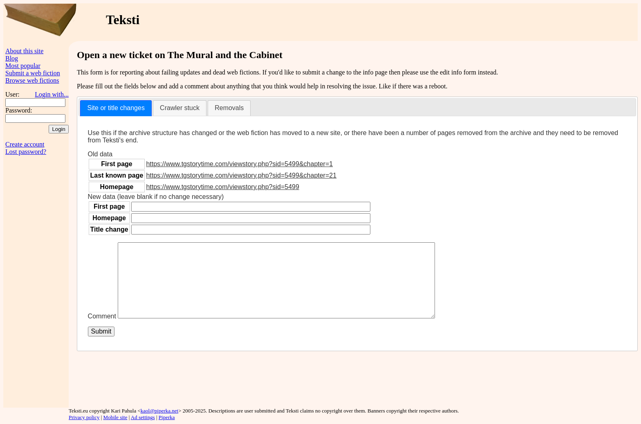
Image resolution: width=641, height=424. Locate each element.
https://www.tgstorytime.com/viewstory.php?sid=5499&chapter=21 (241, 175)
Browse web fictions (32, 80)
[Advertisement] (480, 22)
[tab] (116, 108)
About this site (24, 50)
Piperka (167, 417)
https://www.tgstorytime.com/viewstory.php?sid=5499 (222, 186)
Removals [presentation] (229, 107)
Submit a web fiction (32, 73)
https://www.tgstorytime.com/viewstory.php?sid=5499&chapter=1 (239, 163)
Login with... (52, 94)
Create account (25, 144)
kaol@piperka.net (159, 411)
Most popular (22, 65)
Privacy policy (84, 417)
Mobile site (115, 417)
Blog (11, 58)
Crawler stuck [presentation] (179, 107)
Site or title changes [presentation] (116, 107)
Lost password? (25, 151)
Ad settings (143, 417)
